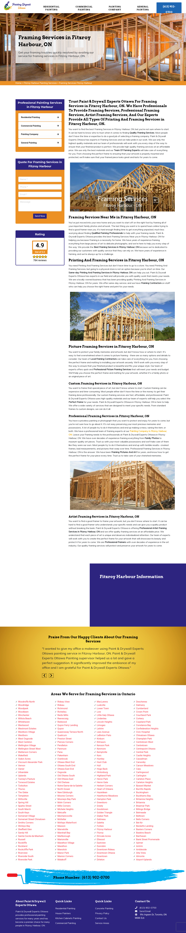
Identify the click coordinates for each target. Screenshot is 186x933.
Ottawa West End (65, 762)
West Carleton (25, 742)
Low (99, 711)
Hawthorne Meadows (107, 795)
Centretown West (144, 742)
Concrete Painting (104, 908)
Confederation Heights (147, 728)
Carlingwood (142, 772)
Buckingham (142, 792)
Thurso (21, 789)
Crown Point (142, 711)
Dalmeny (140, 705)
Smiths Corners (26, 822)
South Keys (23, 812)
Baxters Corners (144, 829)
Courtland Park (143, 715)
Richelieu (62, 711)
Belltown (140, 816)
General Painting (143, 8)
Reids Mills (62, 715)
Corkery (140, 718)
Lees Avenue (103, 732)
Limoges (101, 725)
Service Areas (102, 923)
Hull (99, 765)
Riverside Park (25, 859)
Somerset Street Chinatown (31, 819)
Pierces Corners (65, 742)
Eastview (101, 842)
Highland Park (104, 775)
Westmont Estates (27, 728)
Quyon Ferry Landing (67, 725)
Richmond (62, 708)
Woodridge (23, 705)
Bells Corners (142, 819)
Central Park (142, 752)
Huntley (100, 758)
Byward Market (143, 785)
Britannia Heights (144, 799)
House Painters (63, 913)
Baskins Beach (143, 832)
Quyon (60, 728)
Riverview (23, 853)
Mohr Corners (64, 802)
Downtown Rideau (106, 849)
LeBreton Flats (104, 735)
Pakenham (62, 755)
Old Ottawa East (65, 779)
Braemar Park (143, 806)
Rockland (22, 846)
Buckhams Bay (143, 795)
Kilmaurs (101, 742)
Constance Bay (143, 725)
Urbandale (23, 772)
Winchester (23, 715)
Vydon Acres (24, 758)
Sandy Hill (23, 832)
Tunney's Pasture (26, 779)
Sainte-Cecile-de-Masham (30, 836)
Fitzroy (100, 832)
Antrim (139, 846)
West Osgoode (25, 738)
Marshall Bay (63, 832)
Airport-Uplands (144, 859)
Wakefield (23, 755)
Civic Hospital (143, 732)
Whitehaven (24, 722)
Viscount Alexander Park (30, 762)
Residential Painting (51, 8)
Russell (21, 839)
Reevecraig (62, 718)
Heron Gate (102, 782)
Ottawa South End (66, 765)
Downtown (102, 856)
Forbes (100, 826)
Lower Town (103, 708)
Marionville (62, 839)
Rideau (60, 705)
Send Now (40, 216)
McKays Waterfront (67, 822)
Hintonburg (102, 772)
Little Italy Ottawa (105, 715)
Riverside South (26, 856)
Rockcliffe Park (25, 849)
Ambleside (141, 849)
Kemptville (102, 752)
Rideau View (63, 701)
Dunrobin (101, 846)
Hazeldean (102, 792)
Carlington (141, 775)
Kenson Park (103, 745)
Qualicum (62, 735)
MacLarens (102, 701)
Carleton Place (143, 779)
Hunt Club (102, 762)
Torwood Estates (26, 782)
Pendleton (62, 745)
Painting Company (114, 8)
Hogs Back (102, 769)
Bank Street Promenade (148, 839)
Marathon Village (65, 842)
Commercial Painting (84, 8)
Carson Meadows (144, 765)
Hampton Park (104, 799)
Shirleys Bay (24, 826)
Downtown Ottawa (106, 853)
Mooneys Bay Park (66, 799)
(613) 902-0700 (169, 9)
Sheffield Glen (25, 829)
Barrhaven (141, 836)
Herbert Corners (105, 785)
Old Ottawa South (66, 775)
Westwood (23, 725)
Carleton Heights (144, 782)
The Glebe (23, 792)
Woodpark (23, 708)
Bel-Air (139, 822)
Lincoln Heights (104, 722)
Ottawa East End (65, 769)
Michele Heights (65, 809)
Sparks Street (24, 806)
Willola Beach (25, 718)
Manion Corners (65, 856)
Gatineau (101, 819)
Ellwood (101, 839)
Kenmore (101, 748)
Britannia (140, 802)
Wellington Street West (29, 748)
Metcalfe (61, 812)
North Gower (63, 789)
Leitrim (100, 728)
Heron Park (102, 779)
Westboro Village (26, 732)
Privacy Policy (102, 913)
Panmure (61, 748)
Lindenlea (101, 718)
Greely (100, 806)
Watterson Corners (27, 752)
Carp (138, 769)
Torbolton (23, 785)
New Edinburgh (64, 792)
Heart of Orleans (105, 789)
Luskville (101, 705)
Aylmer (139, 842)
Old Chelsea (63, 782)
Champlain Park (144, 738)
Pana (59, 752)
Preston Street (64, 738)
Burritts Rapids (143, 789)
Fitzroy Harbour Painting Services (40, 83)
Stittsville (22, 799)
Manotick (62, 849)
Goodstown (102, 809)
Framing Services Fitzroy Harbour (75, 83)
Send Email (145, 911)
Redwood (62, 722)
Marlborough (63, 836)
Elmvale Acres (104, 836)
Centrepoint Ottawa (145, 748)
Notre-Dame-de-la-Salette (69, 785)
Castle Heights (143, 755)
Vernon (21, 765)
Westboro (23, 735)
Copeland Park (143, 722)
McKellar (61, 819)
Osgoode (61, 772)
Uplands (22, 775)
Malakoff (61, 859)
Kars (99, 755)
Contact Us (101, 918)
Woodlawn (23, 711)
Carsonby (140, 762)
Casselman (141, 758)
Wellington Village (27, 745)
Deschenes (141, 701)
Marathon (62, 846)
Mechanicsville (64, 816)
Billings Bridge (143, 809)
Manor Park (63, 853)
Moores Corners (65, 795)
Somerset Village (26, 816)
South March (24, 809)
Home (19, 83)
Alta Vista (141, 853)
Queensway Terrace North (70, 732)
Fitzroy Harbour (104, 829)
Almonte (140, 856)
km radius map (45, 594)
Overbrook (62, 758)
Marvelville (62, 829)
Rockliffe (22, 842)
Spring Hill (23, 802)
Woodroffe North (26, 701)
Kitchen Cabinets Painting (68, 918)
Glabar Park (102, 816)
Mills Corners (64, 806)
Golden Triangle (104, 812)
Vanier (21, 769)
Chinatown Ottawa (145, 735)
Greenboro (102, 802)
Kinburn (101, 738)
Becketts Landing (144, 826)
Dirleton (101, 859)
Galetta (100, 822)
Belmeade (141, 812)
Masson (61, 826)
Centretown (142, 745)
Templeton (23, 795)
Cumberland (142, 708)
